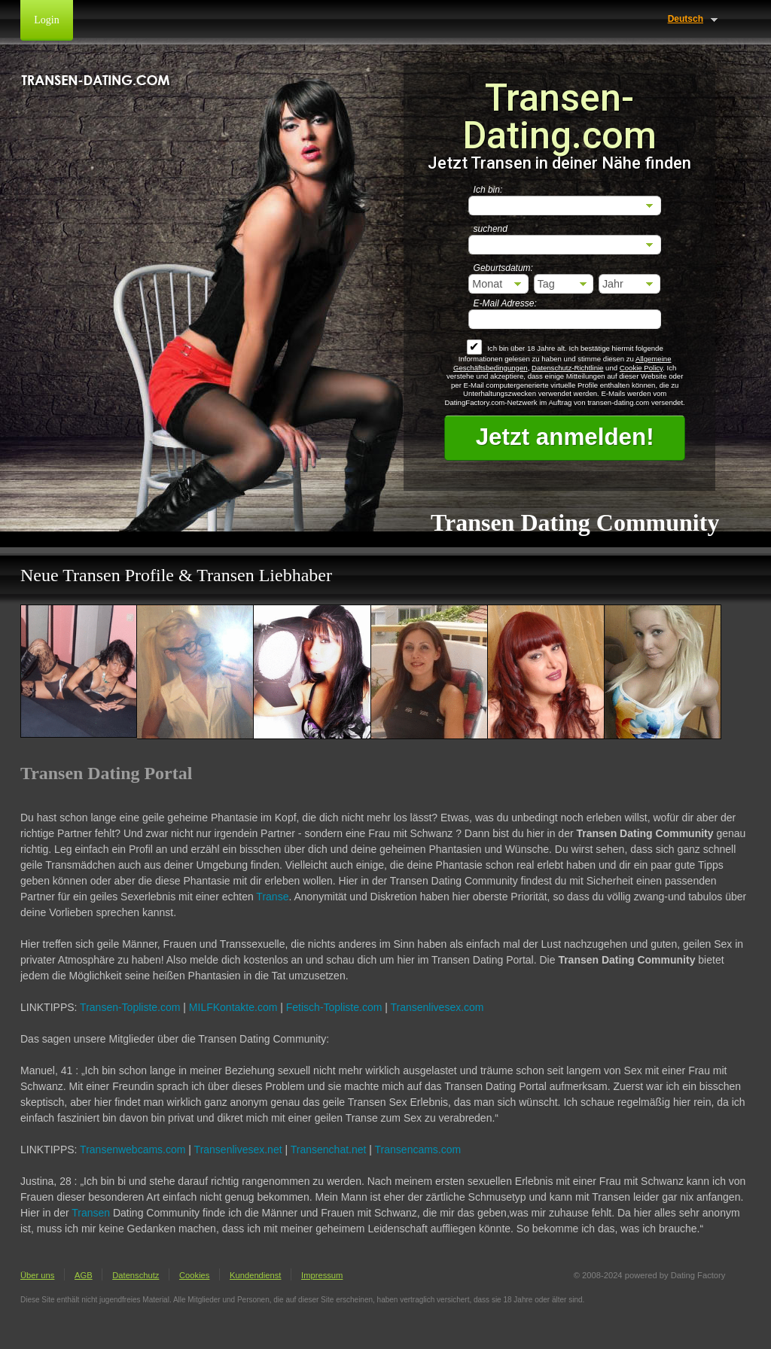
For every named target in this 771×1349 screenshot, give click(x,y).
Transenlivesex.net (238, 1149)
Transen (91, 1213)
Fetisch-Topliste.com (334, 1007)
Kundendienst (255, 1275)
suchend (490, 229)
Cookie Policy (641, 368)
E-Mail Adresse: (505, 303)
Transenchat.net (329, 1149)
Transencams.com (418, 1149)
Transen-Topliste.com (130, 1007)
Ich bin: (488, 189)
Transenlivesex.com (437, 1007)
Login (46, 20)
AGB (84, 1275)
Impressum (322, 1275)
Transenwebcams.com (132, 1149)
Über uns (37, 1275)
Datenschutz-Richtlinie (567, 368)
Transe (272, 897)
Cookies (194, 1275)
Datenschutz (135, 1275)
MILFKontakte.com (233, 1007)
